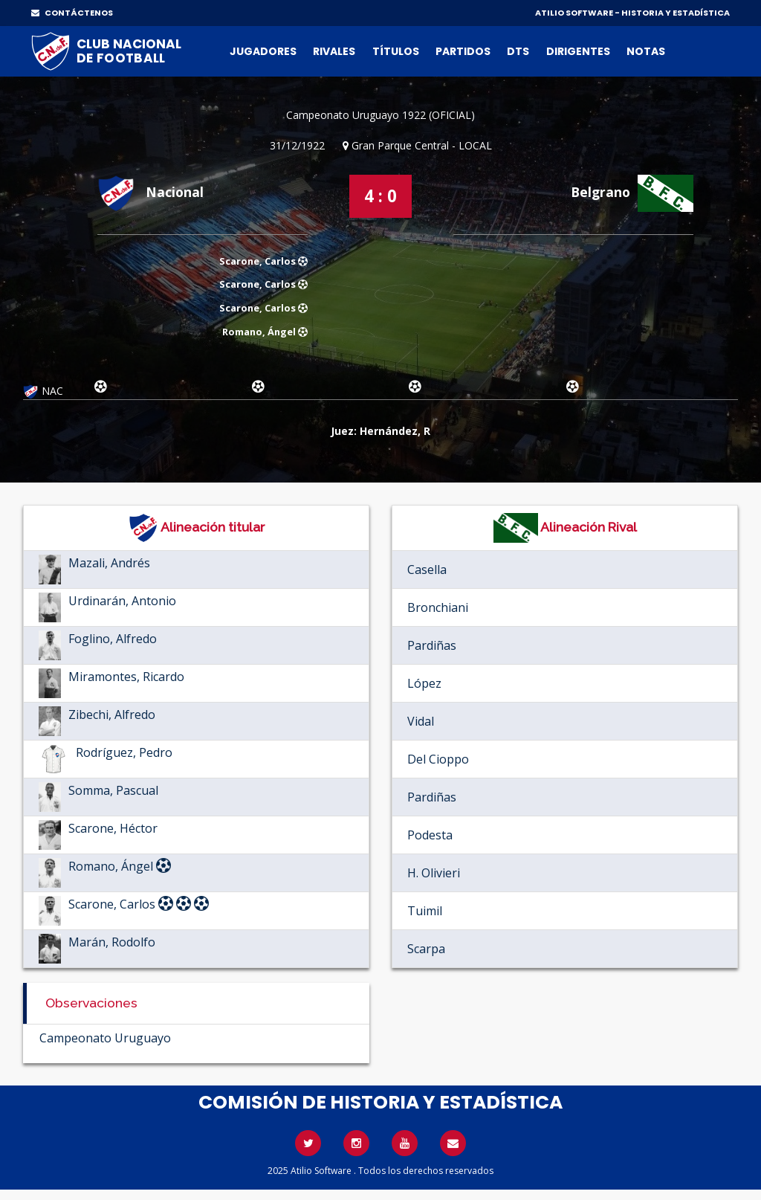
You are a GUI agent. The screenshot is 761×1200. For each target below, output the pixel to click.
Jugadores (263, 51)
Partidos (462, 51)
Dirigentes (578, 51)
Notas (645, 51)
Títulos (395, 51)
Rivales (334, 51)
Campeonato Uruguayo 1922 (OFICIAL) (380, 115)
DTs (518, 51)
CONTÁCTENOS (72, 13)
